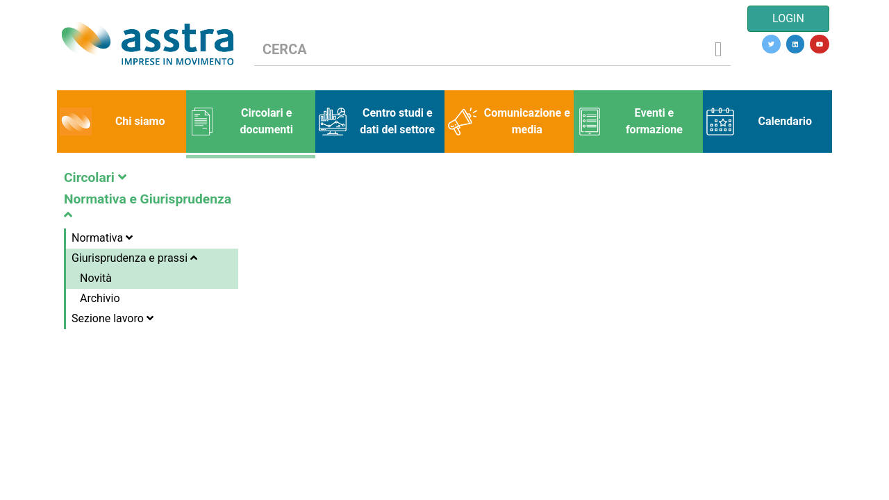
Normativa (102, 237)
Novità (96, 278)
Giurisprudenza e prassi (134, 258)
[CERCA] (480, 49)
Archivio (100, 298)
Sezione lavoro (112, 318)
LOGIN (788, 18)
